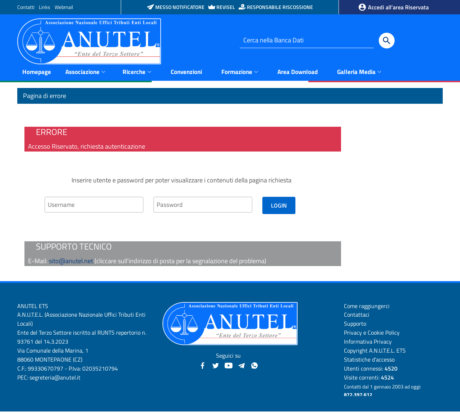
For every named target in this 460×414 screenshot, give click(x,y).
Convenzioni (186, 73)
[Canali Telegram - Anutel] (241, 367)
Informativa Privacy (368, 343)
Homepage (36, 73)
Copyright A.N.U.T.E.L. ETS (375, 352)
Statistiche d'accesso (369, 361)
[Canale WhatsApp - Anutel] (254, 367)
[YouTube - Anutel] (228, 367)
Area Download (297, 73)
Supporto (355, 326)
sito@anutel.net (71, 263)
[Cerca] (387, 40)
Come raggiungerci (367, 308)
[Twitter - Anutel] (215, 367)
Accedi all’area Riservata (393, 7)
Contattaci (356, 317)
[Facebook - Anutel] (202, 367)
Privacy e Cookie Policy (372, 335)
